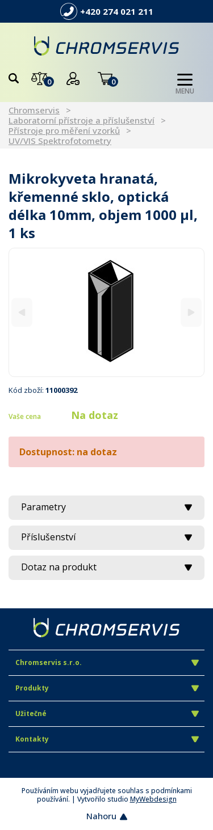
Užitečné (107, 713)
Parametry (106, 507)
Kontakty (107, 739)
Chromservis (34, 110)
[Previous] (21, 312)
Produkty (107, 688)
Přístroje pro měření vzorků (64, 130)
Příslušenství (106, 537)
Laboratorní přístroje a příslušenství (81, 120)
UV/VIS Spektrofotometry (60, 140)
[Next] (191, 312)
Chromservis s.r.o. (107, 662)
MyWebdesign (153, 799)
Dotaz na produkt (106, 567)
